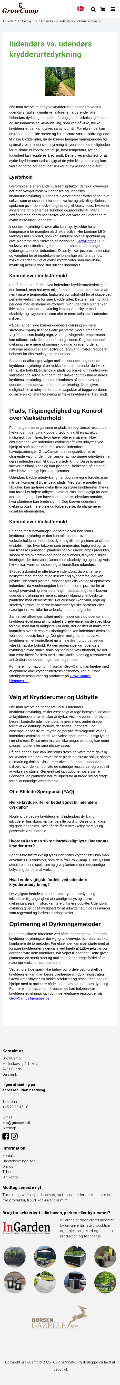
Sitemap (9, 1128)
